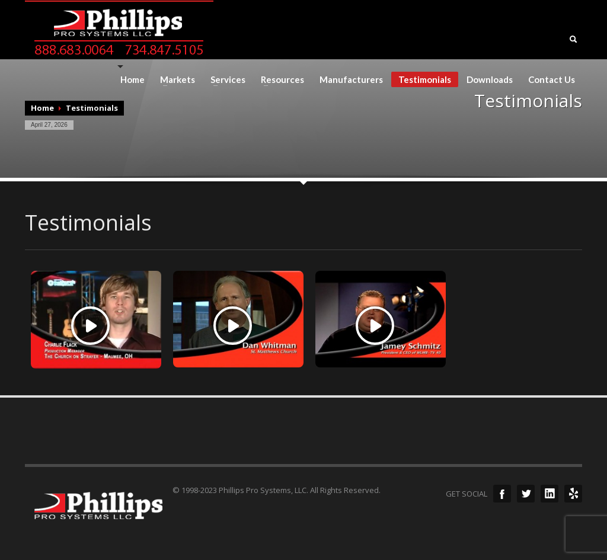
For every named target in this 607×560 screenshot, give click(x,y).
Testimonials (424, 79)
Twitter (526, 494)
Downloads (490, 79)
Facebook (502, 494)
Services (224, 79)
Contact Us (551, 79)
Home (132, 79)
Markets (174, 79)
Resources (279, 79)
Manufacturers (351, 79)
